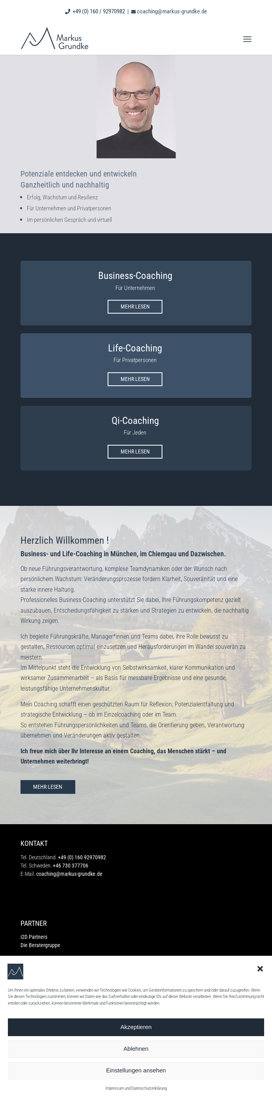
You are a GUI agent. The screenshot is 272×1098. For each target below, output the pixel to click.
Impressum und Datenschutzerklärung (136, 1088)
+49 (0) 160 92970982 (82, 857)
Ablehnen (135, 1048)
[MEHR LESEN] (135, 307)
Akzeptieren (135, 1027)
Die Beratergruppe (40, 945)
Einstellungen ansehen (136, 1070)
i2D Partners (33, 937)
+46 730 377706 (70, 865)
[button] (260, 969)
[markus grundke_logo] (112, 39)
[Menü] (247, 39)
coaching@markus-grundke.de (172, 11)
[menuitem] (247, 39)
